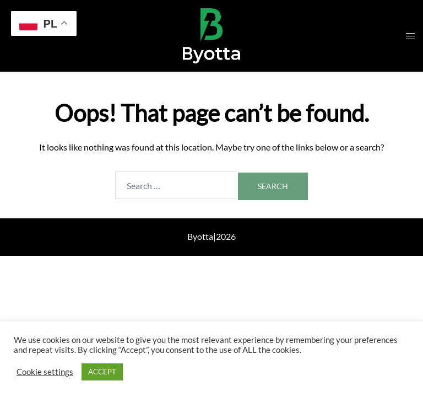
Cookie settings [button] (45, 372)
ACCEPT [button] (102, 371)
